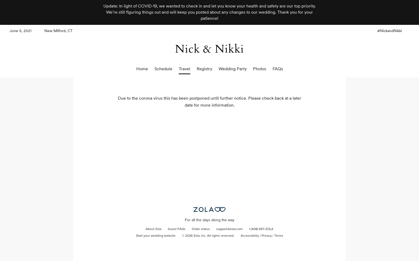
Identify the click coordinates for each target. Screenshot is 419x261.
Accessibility (250, 235)
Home (142, 68)
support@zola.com (229, 229)
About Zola (153, 229)
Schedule (163, 68)
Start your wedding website (156, 235)
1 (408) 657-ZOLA (261, 229)
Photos (259, 68)
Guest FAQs (176, 229)
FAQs (278, 68)
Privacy (267, 235)
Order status (201, 229)
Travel (184, 68)
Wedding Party (233, 68)
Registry (204, 68)
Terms (278, 235)
